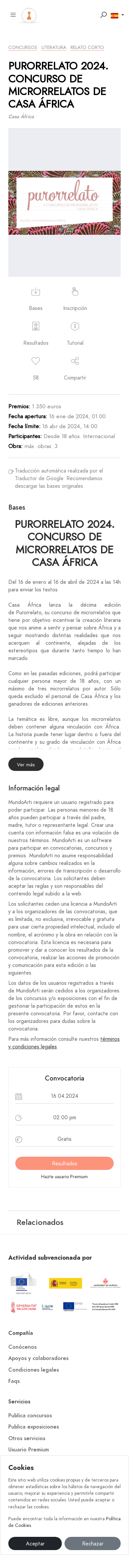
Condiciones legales (33, 1370)
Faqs (14, 1381)
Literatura (54, 47)
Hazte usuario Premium (64, 1177)
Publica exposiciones (33, 1427)
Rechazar (92, 1543)
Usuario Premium (28, 1449)
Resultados (64, 1163)
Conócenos (22, 1347)
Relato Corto (87, 47)
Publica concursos (30, 1415)
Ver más (26, 764)
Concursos (22, 47)
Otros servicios (26, 1438)
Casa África (21, 116)
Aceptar (35, 1543)
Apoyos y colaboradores (38, 1358)
